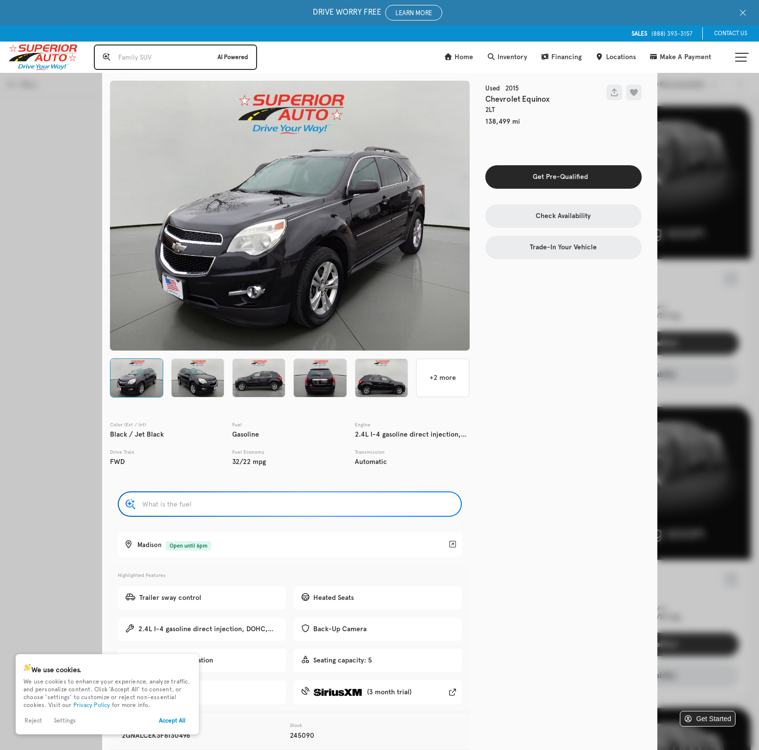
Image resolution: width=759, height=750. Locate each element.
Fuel (237, 424)
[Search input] (175, 57)
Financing (561, 57)
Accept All (172, 720)
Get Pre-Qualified (560, 177)
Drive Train (122, 452)
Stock (296, 725)
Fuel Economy (248, 452)
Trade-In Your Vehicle (563, 247)
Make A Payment (681, 57)
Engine (362, 424)
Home (459, 57)
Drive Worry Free (377, 13)
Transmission (370, 452)
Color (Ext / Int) (128, 424)
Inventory (507, 57)
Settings (65, 720)
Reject (33, 720)
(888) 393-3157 (662, 33)
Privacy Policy (91, 705)
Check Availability (563, 216)
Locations (615, 57)
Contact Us (730, 33)
